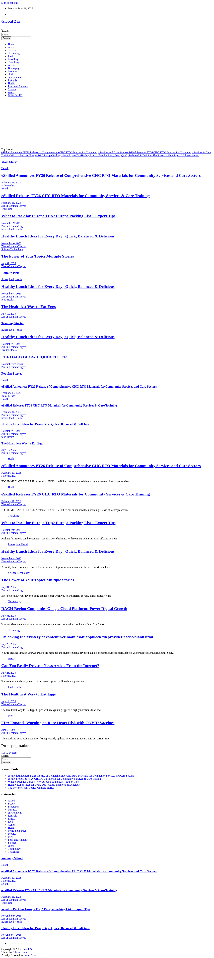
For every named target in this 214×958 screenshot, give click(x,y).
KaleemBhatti (8, 185)
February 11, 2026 (11, 202)
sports (11, 92)
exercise (12, 50)
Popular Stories (11, 373)
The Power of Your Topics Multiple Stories (176, 155)
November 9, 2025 (11, 223)
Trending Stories (12, 323)
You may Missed (12, 858)
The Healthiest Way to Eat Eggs (28, 306)
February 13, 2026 (11, 182)
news (11, 47)
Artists (11, 65)
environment (15, 77)
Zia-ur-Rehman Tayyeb (13, 205)
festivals (12, 80)
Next (14, 752)
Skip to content (9, 2)
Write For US (15, 95)
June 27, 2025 (8, 729)
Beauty (5, 349)
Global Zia (10, 21)
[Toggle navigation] (2, 29)
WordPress (30, 955)
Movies (12, 833)
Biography (13, 68)
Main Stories (9, 162)
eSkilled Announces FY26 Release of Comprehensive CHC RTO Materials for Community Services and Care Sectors (64, 152)
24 (10, 752)
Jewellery (13, 59)
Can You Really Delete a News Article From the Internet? (50, 665)
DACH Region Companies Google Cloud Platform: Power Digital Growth (64, 608)
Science (12, 89)
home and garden (17, 830)
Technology (14, 53)
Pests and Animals (18, 86)
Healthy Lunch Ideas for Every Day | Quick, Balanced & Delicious (117, 155)
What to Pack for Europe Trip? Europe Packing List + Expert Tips (46, 155)
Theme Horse (21, 952)
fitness (4, 229)
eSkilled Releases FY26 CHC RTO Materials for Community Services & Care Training (75, 195)
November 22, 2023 (12, 364)
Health (11, 83)
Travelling (13, 62)
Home (11, 44)
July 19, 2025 (8, 313)
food (10, 56)
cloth (10, 74)
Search (5, 31)
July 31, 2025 (8, 263)
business (12, 71)
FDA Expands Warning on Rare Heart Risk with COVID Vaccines (57, 723)
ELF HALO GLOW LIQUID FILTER (34, 357)
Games (11, 824)
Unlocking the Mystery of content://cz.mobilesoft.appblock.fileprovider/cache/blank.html (77, 637)
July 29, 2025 (8, 644)
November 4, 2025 (11, 243)
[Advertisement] (107, 122)
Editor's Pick (10, 273)
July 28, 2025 (8, 672)
